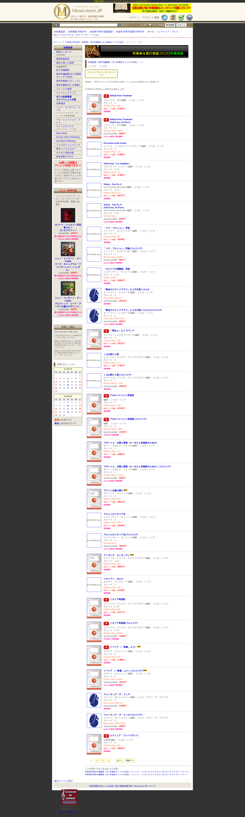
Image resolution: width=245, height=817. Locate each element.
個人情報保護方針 (124, 786)
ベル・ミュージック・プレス (164, 31)
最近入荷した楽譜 (65, 63)
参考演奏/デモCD (64, 156)
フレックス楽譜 (64, 89)
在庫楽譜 (60, 103)
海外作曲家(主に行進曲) (68, 85)
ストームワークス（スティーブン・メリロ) (77, 35)
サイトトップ (59, 42)
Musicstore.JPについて (144, 786)
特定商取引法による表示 (102, 786)
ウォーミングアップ (66, 93)
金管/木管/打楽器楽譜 (102, 31)
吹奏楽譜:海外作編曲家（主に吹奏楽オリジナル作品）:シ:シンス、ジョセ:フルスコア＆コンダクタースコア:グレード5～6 (136, 774)
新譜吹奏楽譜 (62, 59)
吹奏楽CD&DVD (78, 31)
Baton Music (62, 133)
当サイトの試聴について (69, 812)
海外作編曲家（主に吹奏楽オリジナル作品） (107, 42)
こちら (73, 178)
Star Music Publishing (66, 141)
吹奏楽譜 (60, 31)
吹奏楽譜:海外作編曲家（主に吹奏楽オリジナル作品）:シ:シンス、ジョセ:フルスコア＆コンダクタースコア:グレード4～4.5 (136, 772)
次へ (119, 760)
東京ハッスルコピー (66, 149)
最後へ (129, 760)
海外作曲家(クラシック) (68, 81)
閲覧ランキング (64, 52)
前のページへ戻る (63, 781)
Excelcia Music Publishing (68, 137)
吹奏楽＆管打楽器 (73, 42)
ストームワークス (65, 126)
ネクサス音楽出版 (65, 152)
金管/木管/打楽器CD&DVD (131, 31)
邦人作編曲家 (62, 70)
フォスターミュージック (68, 145)
